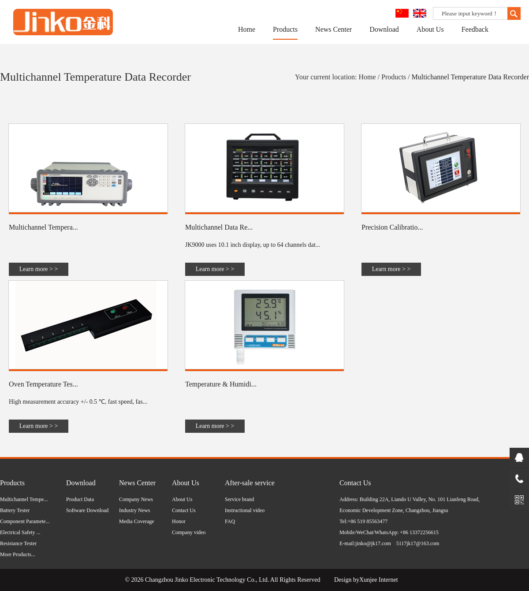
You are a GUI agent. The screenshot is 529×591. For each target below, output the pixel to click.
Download (384, 29)
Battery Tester (15, 510)
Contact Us (184, 510)
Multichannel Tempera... (43, 227)
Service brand (239, 499)
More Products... (17, 554)
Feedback (475, 29)
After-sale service (250, 483)
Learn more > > (38, 269)
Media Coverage (136, 521)
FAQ (230, 521)
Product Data (80, 499)
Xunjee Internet (378, 579)
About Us (430, 29)
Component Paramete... (25, 521)
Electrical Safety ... (20, 532)
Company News (136, 499)
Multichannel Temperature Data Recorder (470, 77)
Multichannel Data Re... (219, 227)
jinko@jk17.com (373, 543)
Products (285, 29)
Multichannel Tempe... (24, 499)
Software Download (87, 510)
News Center (333, 29)
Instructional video (244, 510)
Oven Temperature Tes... (43, 384)
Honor (179, 521)
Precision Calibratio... (392, 227)
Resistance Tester (18, 543)
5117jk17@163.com (418, 543)
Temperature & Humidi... (221, 384)
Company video (188, 532)
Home (246, 29)
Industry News (134, 510)
